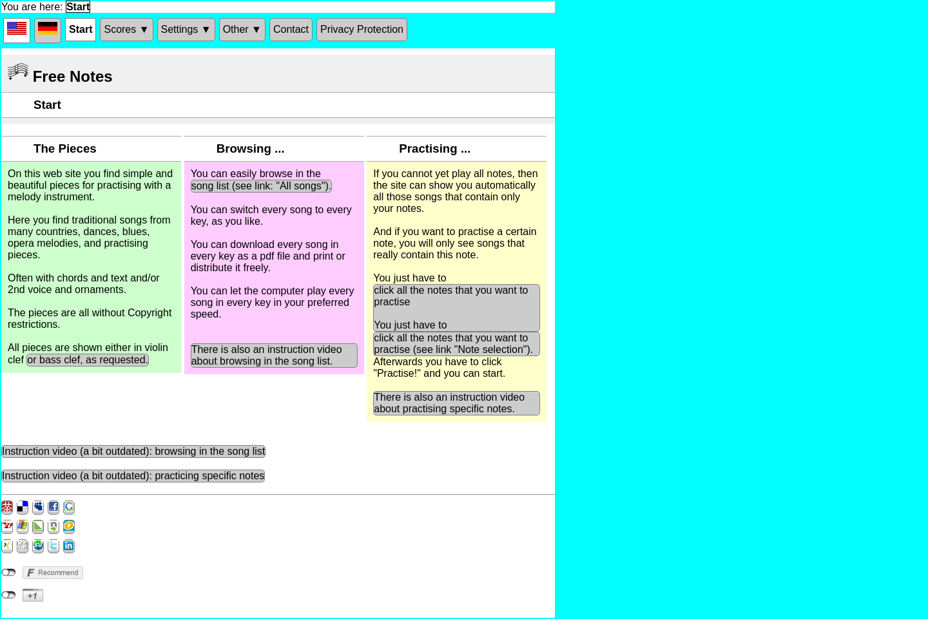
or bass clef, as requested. (87, 359)
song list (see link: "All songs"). (261, 185)
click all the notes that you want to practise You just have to (451, 307)
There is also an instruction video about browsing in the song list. (266, 355)
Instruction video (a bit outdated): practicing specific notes (133, 475)
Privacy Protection (361, 29)
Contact (291, 29)
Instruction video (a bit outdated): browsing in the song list (133, 451)
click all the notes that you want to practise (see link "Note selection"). (453, 343)
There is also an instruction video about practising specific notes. (449, 403)
